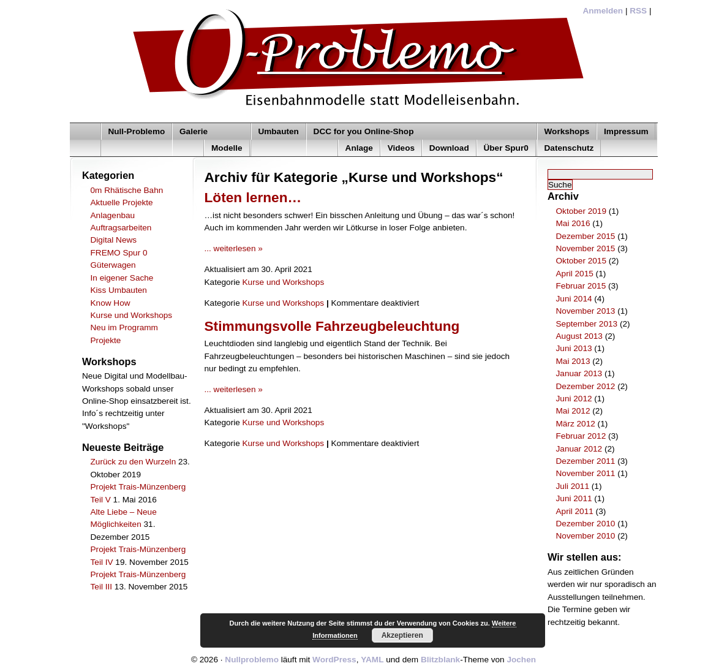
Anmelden (602, 10)
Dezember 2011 (586, 461)
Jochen (521, 659)
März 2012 (575, 423)
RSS (638, 10)
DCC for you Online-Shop (364, 131)
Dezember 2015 (586, 236)
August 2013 (579, 336)
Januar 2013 (579, 373)
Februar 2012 (581, 436)
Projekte (106, 340)
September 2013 (587, 323)
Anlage (359, 148)
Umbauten (278, 131)
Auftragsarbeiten (121, 227)
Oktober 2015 (581, 260)
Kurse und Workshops (132, 315)
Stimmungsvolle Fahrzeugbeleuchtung (332, 326)
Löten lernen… (253, 197)
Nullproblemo (252, 659)
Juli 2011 (572, 486)
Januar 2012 (579, 448)
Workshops (567, 131)
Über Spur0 (505, 148)
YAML (372, 659)
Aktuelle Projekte (122, 202)
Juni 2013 (574, 348)
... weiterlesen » (234, 248)
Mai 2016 (573, 223)
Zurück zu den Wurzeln (133, 461)
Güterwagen (113, 265)
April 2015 (574, 273)
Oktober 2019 (581, 211)
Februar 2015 (581, 285)
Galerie (193, 131)
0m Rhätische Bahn (127, 190)
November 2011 (586, 473)
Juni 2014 (574, 298)
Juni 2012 (574, 398)
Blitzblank (440, 659)
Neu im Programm (124, 327)
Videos (401, 148)
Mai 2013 (573, 361)
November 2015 (586, 248)
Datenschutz (569, 148)
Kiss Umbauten (119, 290)
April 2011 (574, 511)
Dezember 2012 (586, 386)
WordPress (334, 659)
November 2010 (586, 535)
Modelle (227, 148)
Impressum (626, 131)
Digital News (114, 239)
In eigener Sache (122, 277)
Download (449, 148)
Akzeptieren (402, 635)
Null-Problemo (136, 131)
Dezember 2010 (586, 523)
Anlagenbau (113, 215)
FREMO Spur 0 (119, 252)
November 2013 (586, 311)
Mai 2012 (573, 410)
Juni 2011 (574, 498)
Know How (110, 303)
